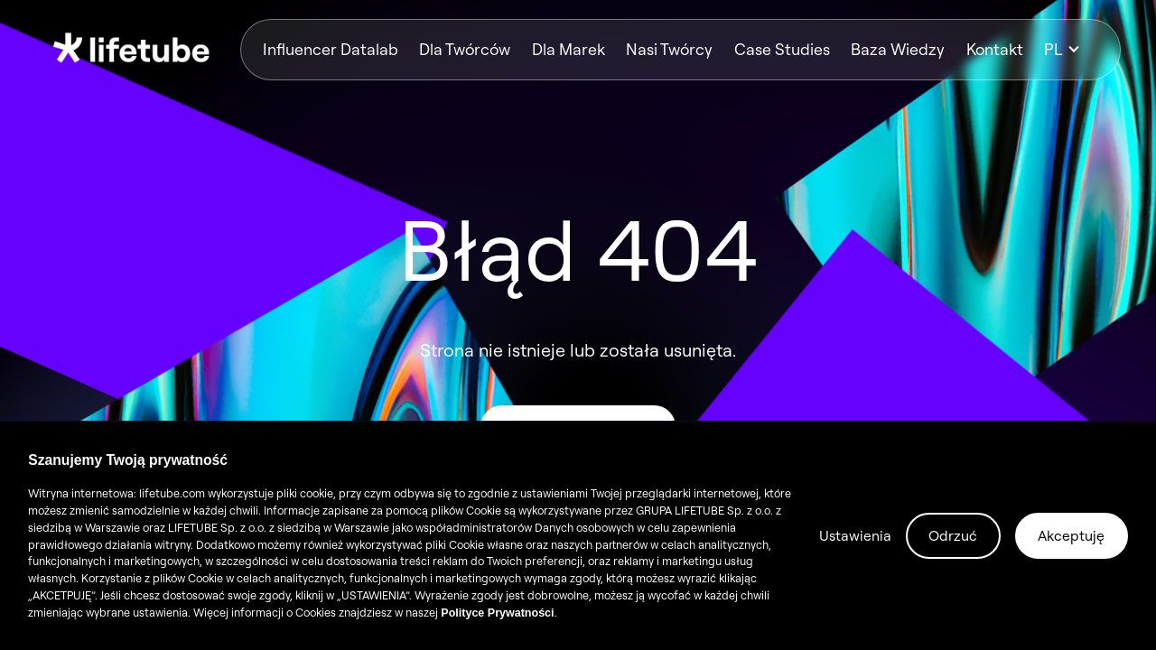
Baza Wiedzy (898, 49)
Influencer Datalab (330, 49)
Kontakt (994, 49)
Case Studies (782, 49)
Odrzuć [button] (952, 535)
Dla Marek (568, 49)
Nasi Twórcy (669, 49)
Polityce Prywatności (497, 613)
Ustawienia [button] (855, 535)
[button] (1071, 49)
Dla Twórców (464, 49)
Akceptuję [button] (1071, 535)
